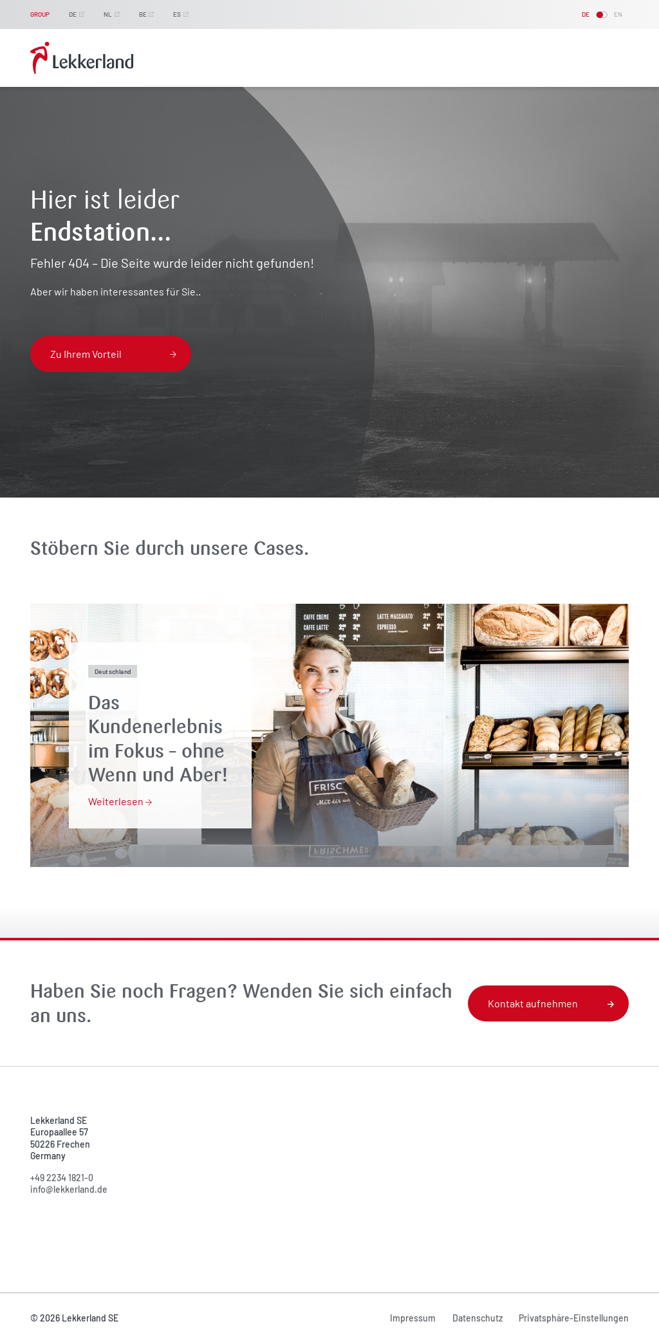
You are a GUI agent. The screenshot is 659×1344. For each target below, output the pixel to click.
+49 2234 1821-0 (61, 1177)
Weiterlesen (120, 801)
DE (73, 14)
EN (618, 14)
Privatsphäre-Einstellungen (574, 1317)
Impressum (413, 1317)
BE (143, 14)
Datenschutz (477, 1317)
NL (108, 14)
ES (177, 14)
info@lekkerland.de (68, 1189)
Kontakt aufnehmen (551, 1003)
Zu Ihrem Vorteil (113, 354)
